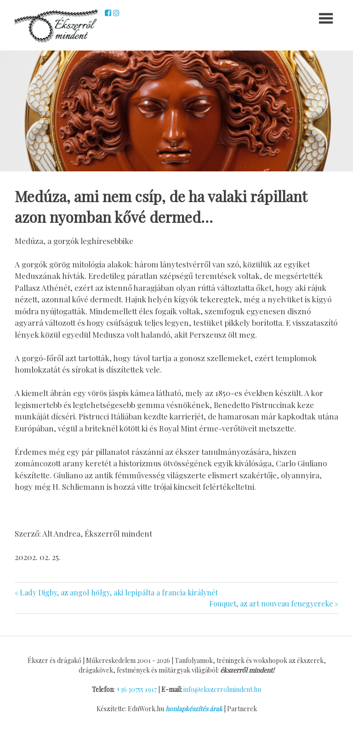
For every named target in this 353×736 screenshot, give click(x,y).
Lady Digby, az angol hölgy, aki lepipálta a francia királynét (118, 592)
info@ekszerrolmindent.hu (222, 689)
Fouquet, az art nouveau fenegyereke (271, 603)
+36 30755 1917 (136, 689)
